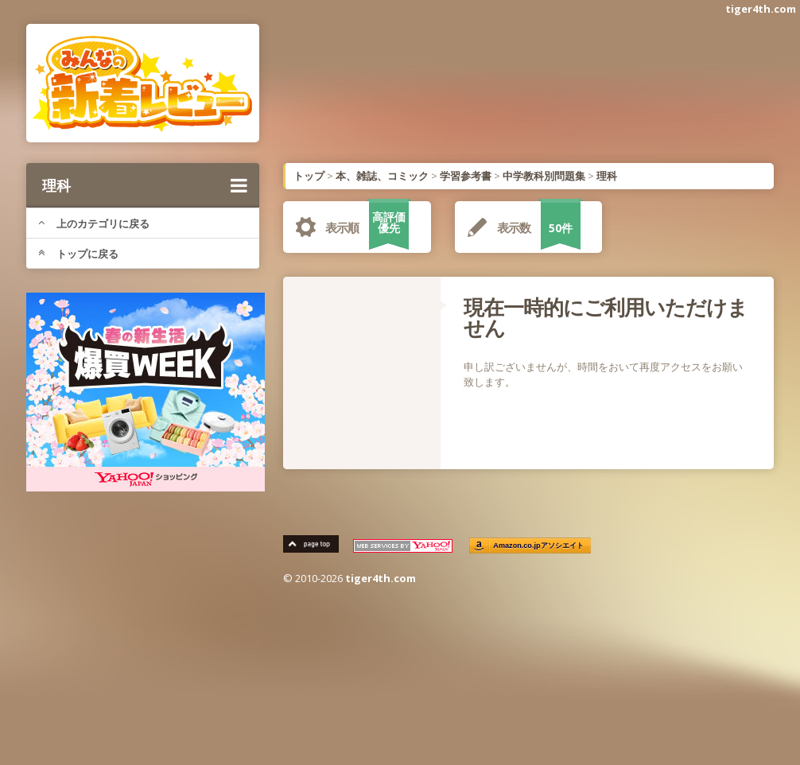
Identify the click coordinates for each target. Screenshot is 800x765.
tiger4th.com (760, 9)
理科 (144, 185)
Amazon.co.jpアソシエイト (538, 546)
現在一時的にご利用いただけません (606, 317)
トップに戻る (78, 254)
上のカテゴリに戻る (94, 223)
